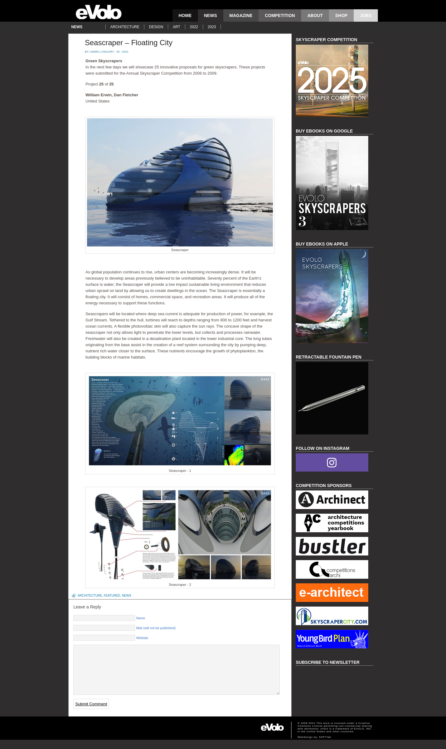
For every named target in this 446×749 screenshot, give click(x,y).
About (315, 15)
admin (94, 51)
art (176, 27)
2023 (212, 27)
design (156, 27)
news (210, 15)
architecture (124, 27)
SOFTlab (325, 746)
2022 (194, 27)
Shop (341, 15)
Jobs (366, 15)
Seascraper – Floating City (129, 42)
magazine (241, 15)
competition (280, 15)
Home (185, 15)
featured (112, 595)
